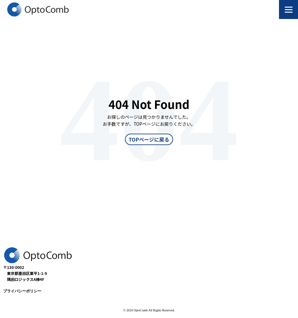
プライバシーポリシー (22, 291)
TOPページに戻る (149, 139)
